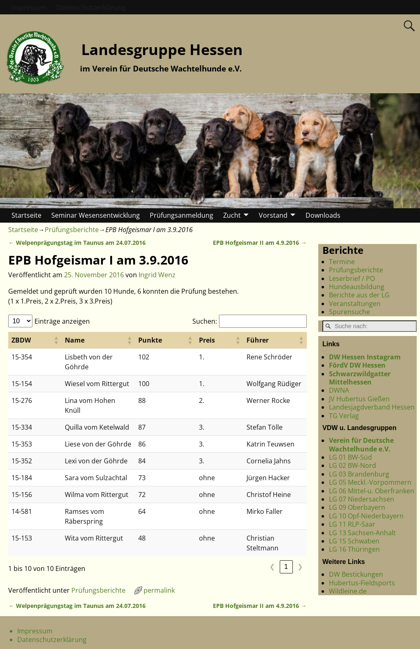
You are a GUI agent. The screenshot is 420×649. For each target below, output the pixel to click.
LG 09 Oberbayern (357, 507)
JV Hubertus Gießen (359, 398)
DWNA (339, 390)
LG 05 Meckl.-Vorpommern (370, 482)
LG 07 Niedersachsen (361, 499)
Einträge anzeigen (62, 321)
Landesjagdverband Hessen (372, 407)
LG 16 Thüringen (354, 549)
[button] (41, 340)
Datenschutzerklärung (91, 7)
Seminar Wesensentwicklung (95, 215)
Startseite (26, 215)
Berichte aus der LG (359, 294)
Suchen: (204, 321)
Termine (342, 261)
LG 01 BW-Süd (350, 457)
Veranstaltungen (355, 303)
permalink (159, 550)
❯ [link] (300, 527)
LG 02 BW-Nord (352, 465)
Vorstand (273, 215)
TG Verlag (344, 415)
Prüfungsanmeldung (181, 215)
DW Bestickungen (356, 574)
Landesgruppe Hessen (162, 49)
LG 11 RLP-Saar (352, 524)
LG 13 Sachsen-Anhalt (362, 532)
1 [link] (286, 527)
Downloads (323, 215)
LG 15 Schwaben (354, 540)
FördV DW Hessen (357, 365)
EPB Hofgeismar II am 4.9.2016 (259, 242)
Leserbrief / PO (352, 278)
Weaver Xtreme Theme (386, 641)
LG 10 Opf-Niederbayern (366, 515)
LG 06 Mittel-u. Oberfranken (371, 490)
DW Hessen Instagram (365, 356)
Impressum (29, 7)
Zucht (232, 215)
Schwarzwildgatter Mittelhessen (359, 378)
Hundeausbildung (356, 286)
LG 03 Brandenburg (359, 474)
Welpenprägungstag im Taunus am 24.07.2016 (76, 242)
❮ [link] (272, 527)
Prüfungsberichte (72, 229)
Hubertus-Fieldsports (362, 582)
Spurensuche (349, 311)
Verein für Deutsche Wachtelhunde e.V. (361, 444)
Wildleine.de (348, 591)
